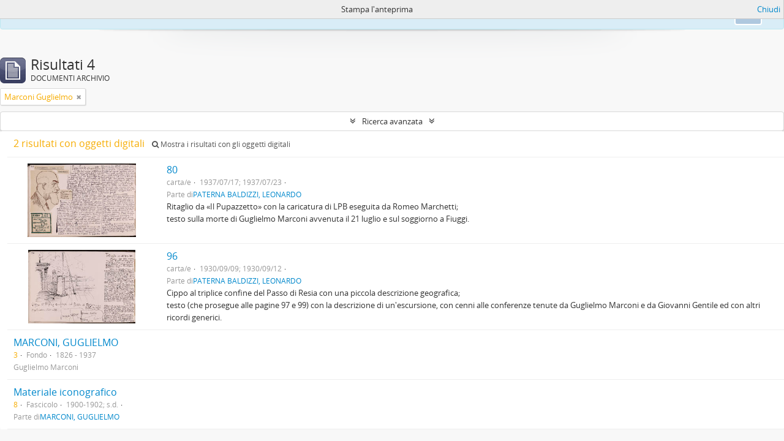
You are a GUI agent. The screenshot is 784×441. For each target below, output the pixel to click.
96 (172, 256)
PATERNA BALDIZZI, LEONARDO (247, 194)
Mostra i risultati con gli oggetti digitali (221, 144)
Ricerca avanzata (392, 121)
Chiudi (768, 9)
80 (172, 169)
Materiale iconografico (65, 392)
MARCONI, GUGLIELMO (65, 342)
